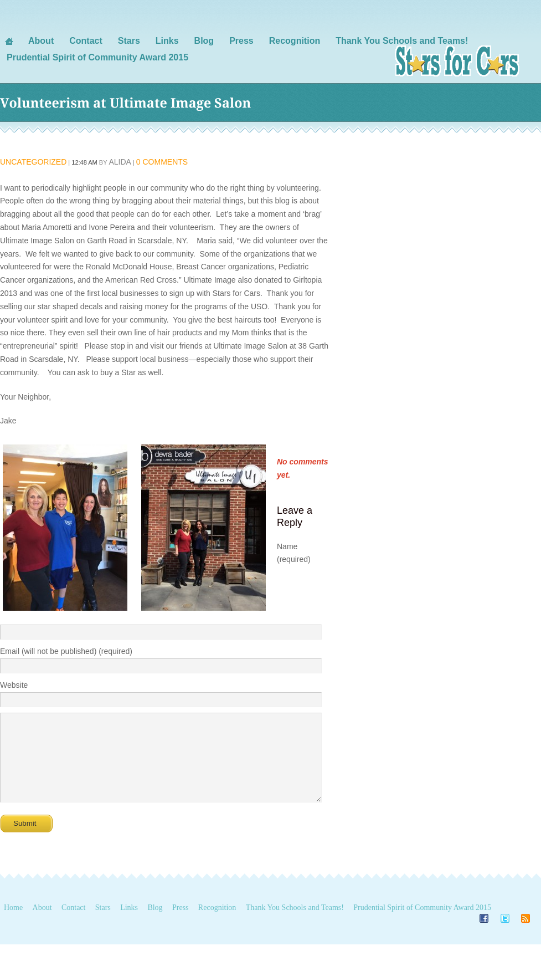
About (42, 924)
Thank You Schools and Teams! (295, 924)
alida (120, 161)
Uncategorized (33, 161)
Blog (154, 924)
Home (13, 924)
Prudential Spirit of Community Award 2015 (422, 924)
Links (129, 924)
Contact (73, 924)
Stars (103, 924)
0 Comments (162, 161)
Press (180, 924)
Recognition (217, 924)
